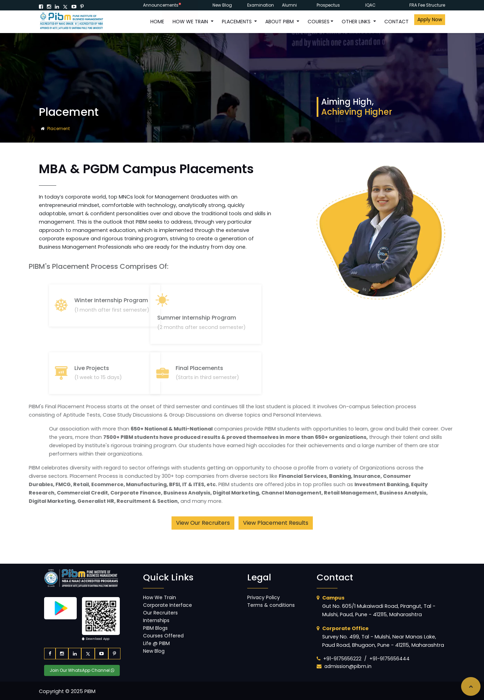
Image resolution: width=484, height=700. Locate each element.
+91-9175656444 (389, 658)
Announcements (160, 5)
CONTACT (396, 21)
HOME (157, 21)
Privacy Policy (263, 597)
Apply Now (429, 19)
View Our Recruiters (203, 523)
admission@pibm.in (348, 666)
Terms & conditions (271, 605)
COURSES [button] (318, 21)
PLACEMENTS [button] (237, 21)
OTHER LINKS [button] (357, 21)
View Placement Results (275, 523)
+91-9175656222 (342, 658)
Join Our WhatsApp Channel (82, 670)
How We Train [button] (191, 21)
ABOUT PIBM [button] (280, 21)
